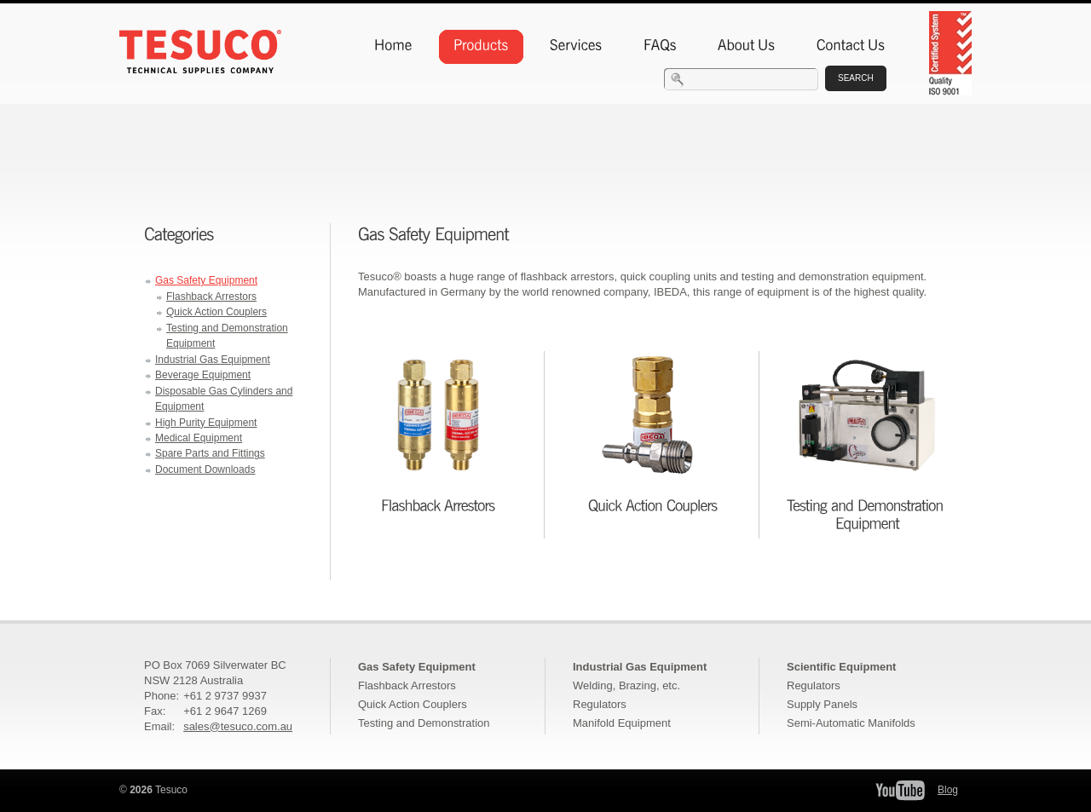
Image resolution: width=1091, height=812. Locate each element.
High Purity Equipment (206, 423)
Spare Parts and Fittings (210, 453)
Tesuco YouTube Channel (900, 790)
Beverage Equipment (203, 375)
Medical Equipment (198, 438)
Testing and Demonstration (423, 723)
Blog (948, 790)
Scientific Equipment (841, 666)
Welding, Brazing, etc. (626, 685)
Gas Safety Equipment (206, 280)
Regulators (599, 704)
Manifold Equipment (622, 723)
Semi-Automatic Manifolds (851, 723)
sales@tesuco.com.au (237, 726)
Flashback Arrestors (211, 296)
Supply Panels (822, 704)
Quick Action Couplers (216, 312)
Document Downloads (205, 469)
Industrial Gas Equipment (212, 360)
